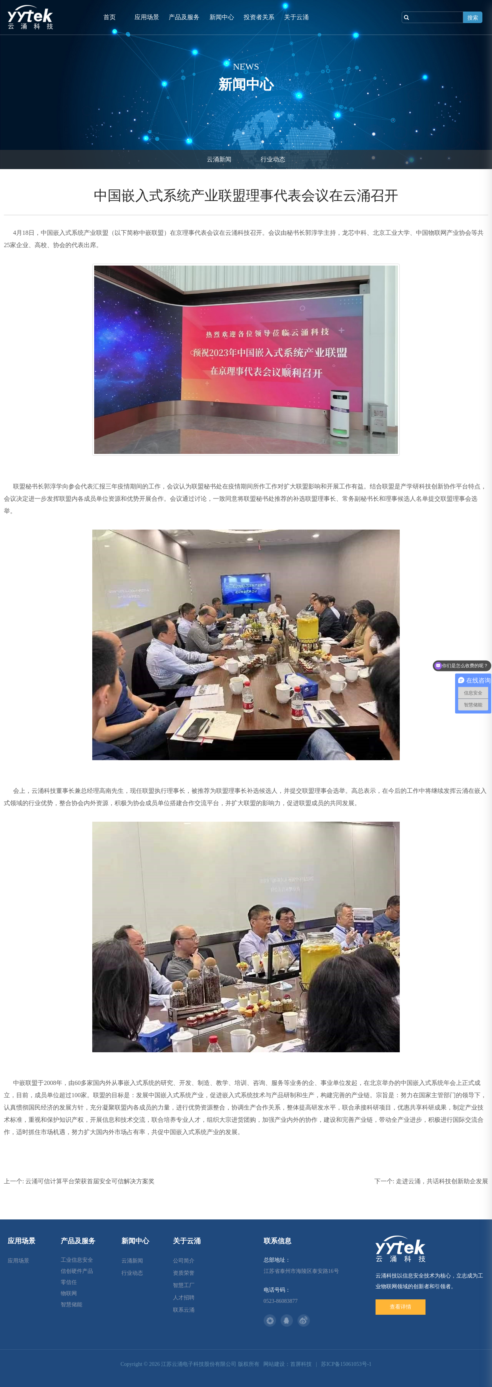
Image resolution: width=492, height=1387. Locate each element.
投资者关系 (259, 17)
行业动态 (273, 159)
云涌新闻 (219, 159)
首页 (109, 17)
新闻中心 (221, 17)
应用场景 (147, 17)
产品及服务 (184, 17)
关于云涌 (296, 17)
